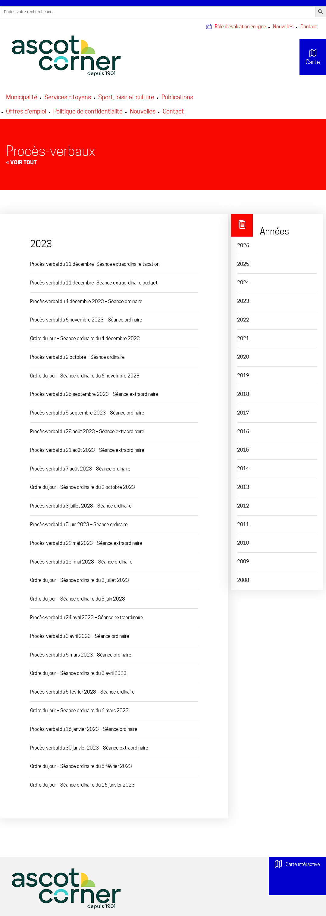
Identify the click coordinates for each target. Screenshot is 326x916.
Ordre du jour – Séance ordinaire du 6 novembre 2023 (84, 376)
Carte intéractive (297, 867)
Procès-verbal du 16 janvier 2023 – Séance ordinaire (83, 729)
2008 (243, 580)
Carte (308, 57)
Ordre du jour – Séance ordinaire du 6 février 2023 (81, 766)
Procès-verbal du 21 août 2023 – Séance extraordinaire (87, 450)
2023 (243, 301)
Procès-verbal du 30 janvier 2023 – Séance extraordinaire (89, 748)
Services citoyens (68, 97)
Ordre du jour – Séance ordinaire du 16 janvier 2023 (82, 785)
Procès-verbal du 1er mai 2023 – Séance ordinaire (81, 562)
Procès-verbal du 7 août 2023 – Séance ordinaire (80, 469)
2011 (243, 524)
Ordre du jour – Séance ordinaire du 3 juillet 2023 (79, 580)
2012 (243, 506)
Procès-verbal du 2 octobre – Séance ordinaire (77, 357)
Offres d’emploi (26, 111)
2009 (243, 561)
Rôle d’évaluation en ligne (240, 26)
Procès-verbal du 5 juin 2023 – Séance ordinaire (79, 524)
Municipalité (21, 97)
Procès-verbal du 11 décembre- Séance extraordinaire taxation (94, 264)
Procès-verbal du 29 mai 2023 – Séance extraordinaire (86, 543)
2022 (243, 320)
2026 (243, 245)
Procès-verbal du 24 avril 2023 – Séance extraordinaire (86, 617)
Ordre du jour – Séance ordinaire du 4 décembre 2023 (85, 338)
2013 (243, 487)
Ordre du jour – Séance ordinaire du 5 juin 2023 (77, 599)
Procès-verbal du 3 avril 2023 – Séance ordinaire (79, 636)
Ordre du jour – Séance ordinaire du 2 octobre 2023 (82, 487)
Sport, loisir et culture (126, 97)
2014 (243, 468)
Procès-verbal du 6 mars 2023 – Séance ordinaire (80, 655)
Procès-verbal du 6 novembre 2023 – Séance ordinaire (86, 320)
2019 (243, 375)
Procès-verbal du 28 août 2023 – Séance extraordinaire (87, 431)
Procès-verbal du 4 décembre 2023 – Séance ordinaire (86, 301)
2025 (243, 264)
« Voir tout (21, 162)
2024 (243, 282)
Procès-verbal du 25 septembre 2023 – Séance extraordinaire (94, 394)
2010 (243, 543)
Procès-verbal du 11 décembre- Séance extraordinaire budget (94, 283)
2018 (243, 394)
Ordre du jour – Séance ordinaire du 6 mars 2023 (79, 710)
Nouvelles (283, 26)
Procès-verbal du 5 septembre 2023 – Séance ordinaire (87, 413)
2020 (243, 357)
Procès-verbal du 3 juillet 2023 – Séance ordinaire (81, 506)
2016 (243, 431)
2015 (243, 450)
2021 (243, 338)
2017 (243, 413)
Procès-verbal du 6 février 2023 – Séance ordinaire (82, 692)
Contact (308, 26)
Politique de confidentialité (88, 111)
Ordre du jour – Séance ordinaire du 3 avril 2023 (78, 673)
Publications (177, 97)
